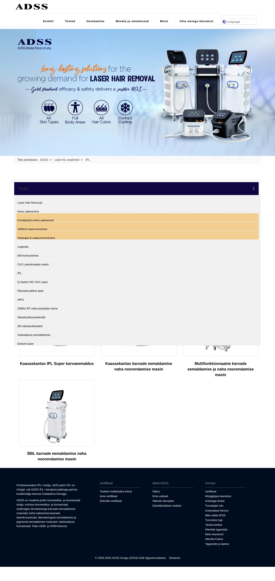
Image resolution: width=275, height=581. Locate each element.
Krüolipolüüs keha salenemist (35, 220)
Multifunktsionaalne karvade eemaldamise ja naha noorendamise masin (221, 369)
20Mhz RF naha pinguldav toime (37, 308)
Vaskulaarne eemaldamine (33, 335)
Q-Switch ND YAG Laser (32, 282)
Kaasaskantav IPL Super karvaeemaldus (57, 363)
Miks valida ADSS (215, 515)
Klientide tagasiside (216, 529)
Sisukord (174, 557)
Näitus (156, 491)
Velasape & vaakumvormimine (36, 238)
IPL (19, 273)
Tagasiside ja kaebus (217, 544)
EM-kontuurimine (27, 255)
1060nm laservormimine (32, 229)
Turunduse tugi (213, 520)
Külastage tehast (214, 501)
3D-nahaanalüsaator (30, 326)
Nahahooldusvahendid (31, 317)
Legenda (22, 246)
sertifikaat (210, 491)
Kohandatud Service (216, 510)
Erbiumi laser (25, 343)
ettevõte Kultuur (214, 539)
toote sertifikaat (108, 496)
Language (231, 22)
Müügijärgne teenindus (218, 496)
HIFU (20, 299)
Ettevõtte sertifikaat (111, 501)
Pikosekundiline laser (30, 290)
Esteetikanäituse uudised (167, 505)
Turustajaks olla (214, 505)
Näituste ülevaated (163, 501)
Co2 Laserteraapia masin (33, 264)
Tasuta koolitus (213, 524)
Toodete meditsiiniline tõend (116, 491)
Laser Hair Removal (29, 202)
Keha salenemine (28, 211)
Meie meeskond (214, 534)
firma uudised (160, 496)
